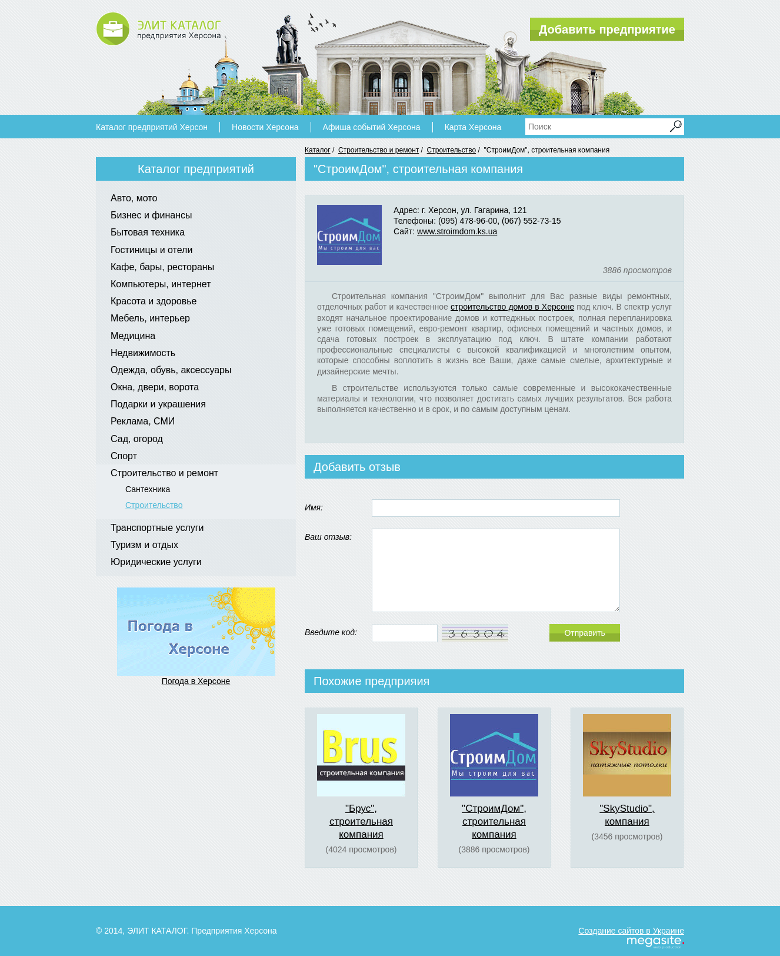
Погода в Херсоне (196, 681)
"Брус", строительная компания (361, 821)
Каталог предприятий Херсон (152, 127)
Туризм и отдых (144, 545)
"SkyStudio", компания (626, 815)
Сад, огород (137, 439)
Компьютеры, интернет (161, 284)
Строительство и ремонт (378, 150)
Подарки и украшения (158, 404)
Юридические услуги (156, 562)
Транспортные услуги (157, 528)
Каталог (318, 150)
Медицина (133, 336)
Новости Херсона (265, 127)
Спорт (124, 456)
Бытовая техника (148, 232)
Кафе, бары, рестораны (162, 267)
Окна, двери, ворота (155, 387)
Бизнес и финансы (151, 215)
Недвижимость (143, 353)
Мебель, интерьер (150, 318)
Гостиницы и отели (151, 250)
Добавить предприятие (607, 29)
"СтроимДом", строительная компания (494, 821)
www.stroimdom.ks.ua (457, 231)
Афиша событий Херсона (372, 127)
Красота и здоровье (153, 301)
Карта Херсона (473, 127)
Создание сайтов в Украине (631, 930)
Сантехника (147, 489)
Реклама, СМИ (143, 421)
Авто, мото (134, 198)
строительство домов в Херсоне (512, 306)
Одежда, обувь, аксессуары (171, 370)
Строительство (451, 150)
